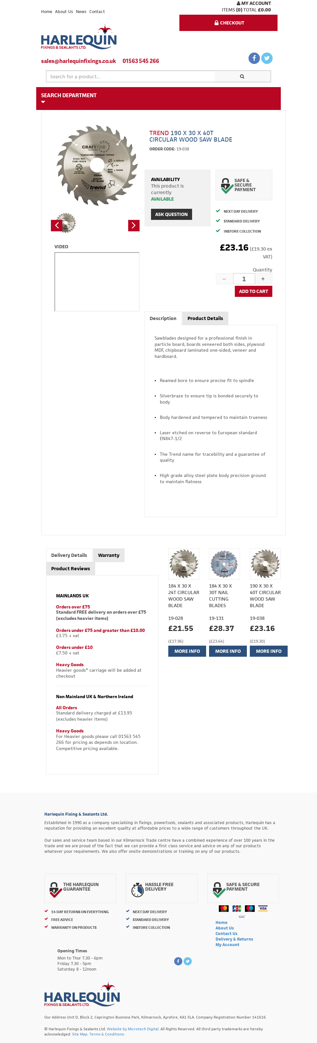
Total (250, 10)
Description (163, 318)
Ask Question (171, 214)
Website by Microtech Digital (132, 1028)
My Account (254, 3)
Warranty (108, 555)
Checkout (229, 23)
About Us (64, 11)
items (228, 10)
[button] (56, 225)
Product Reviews (70, 568)
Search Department (69, 98)
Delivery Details (69, 555)
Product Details (205, 318)
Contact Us (226, 933)
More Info (187, 651)
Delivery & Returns (234, 939)
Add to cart (253, 291)
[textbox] (130, 76)
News (81, 11)
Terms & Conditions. (107, 1034)
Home (46, 11)
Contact (97, 11)
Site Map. (80, 1034)
